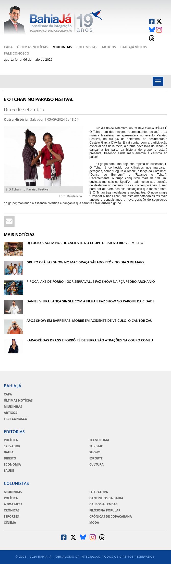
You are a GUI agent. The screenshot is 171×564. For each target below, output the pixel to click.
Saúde (9, 471)
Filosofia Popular (104, 510)
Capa (8, 47)
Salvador (12, 446)
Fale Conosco (16, 53)
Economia (12, 465)
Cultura (96, 465)
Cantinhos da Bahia (106, 498)
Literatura (98, 492)
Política (11, 440)
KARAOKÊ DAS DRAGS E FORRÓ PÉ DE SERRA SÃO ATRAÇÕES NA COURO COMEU (90, 340)
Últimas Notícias (32, 47)
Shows (95, 452)
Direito (10, 458)
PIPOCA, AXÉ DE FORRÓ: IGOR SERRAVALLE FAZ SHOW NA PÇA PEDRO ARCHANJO (91, 281)
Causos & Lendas (103, 504)
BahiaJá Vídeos (133, 47)
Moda (94, 523)
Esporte (96, 458)
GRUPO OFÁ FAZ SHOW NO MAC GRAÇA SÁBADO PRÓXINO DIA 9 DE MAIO (85, 262)
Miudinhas (62, 47)
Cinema (10, 523)
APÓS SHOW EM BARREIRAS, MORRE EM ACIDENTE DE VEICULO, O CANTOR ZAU (90, 320)
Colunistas (87, 47)
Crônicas (11, 510)
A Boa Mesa (13, 504)
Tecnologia (99, 440)
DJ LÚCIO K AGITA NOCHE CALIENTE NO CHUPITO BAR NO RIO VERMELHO (85, 243)
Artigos (109, 47)
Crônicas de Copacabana (110, 517)
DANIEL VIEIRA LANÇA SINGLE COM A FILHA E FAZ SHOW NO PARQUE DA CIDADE (90, 301)
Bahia (9, 452)
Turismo (96, 446)
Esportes (11, 517)
